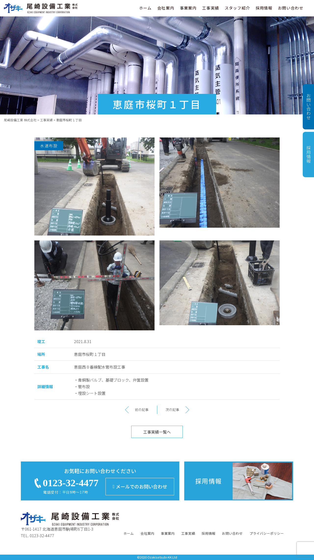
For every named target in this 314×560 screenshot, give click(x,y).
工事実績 (210, 8)
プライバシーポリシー (266, 533)
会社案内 (165, 8)
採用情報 (264, 8)
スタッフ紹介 (237, 8)
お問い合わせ (290, 8)
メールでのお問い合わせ (140, 486)
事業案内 (188, 8)
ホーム (145, 8)
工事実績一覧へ (157, 432)
